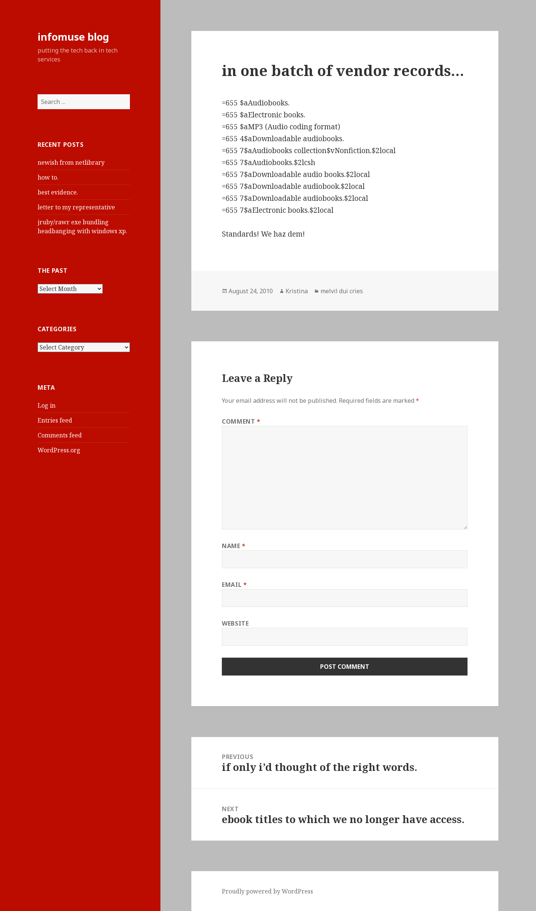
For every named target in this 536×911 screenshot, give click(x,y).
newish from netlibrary (71, 162)
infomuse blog (73, 37)
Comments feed (60, 435)
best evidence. (58, 192)
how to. (48, 177)
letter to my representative (76, 207)
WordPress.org (59, 450)
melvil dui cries (341, 291)
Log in (46, 405)
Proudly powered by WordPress (267, 891)
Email (234, 585)
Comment (241, 421)
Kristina (296, 291)
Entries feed (55, 420)
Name (234, 546)
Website (235, 623)
